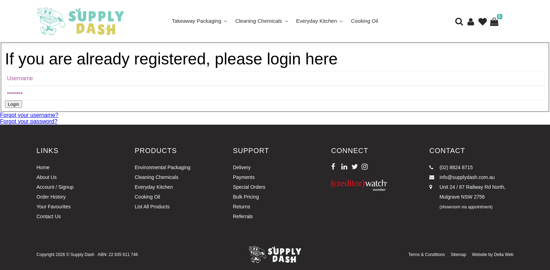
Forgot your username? (29, 115)
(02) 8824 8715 (451, 167)
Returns (241, 206)
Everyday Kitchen (316, 21)
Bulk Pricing (246, 197)
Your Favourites (53, 206)
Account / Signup (55, 187)
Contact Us (48, 216)
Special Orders (249, 187)
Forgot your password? (29, 121)
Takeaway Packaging (196, 21)
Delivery (242, 167)
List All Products (152, 206)
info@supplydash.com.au (462, 177)
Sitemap (458, 254)
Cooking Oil (364, 21)
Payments (244, 177)
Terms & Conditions (426, 254)
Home (42, 167)
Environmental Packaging (162, 167)
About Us (46, 177)
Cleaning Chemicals (258, 21)
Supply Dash (82, 254)
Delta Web (504, 254)
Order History (51, 197)
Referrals (243, 216)
